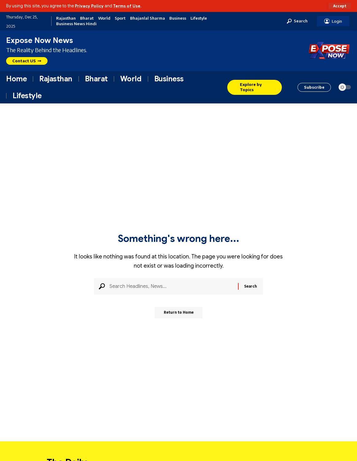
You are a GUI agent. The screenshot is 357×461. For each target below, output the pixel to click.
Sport (120, 18)
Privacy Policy (90, 6)
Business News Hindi (76, 24)
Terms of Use (129, 6)
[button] (339, 5)
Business (177, 18)
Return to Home (178, 314)
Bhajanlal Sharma (147, 18)
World (104, 18)
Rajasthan (66, 18)
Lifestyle (198, 18)
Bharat (87, 18)
